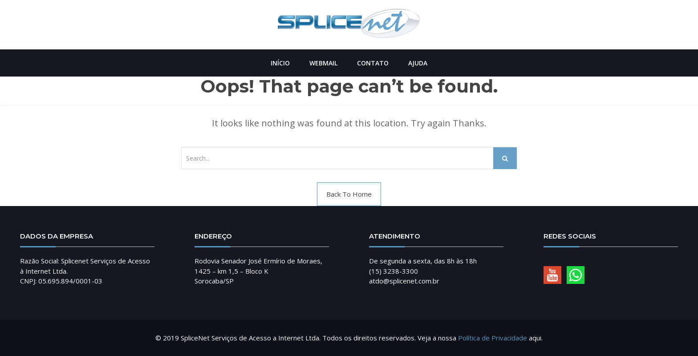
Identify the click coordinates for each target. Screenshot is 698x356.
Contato (373, 63)
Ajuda (417, 63)
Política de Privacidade (492, 337)
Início (280, 63)
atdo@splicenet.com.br (404, 280)
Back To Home (349, 194)
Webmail (323, 63)
